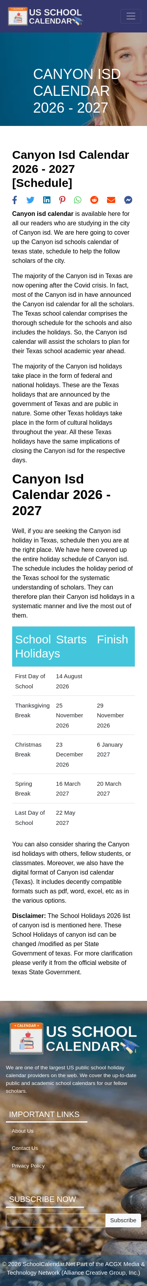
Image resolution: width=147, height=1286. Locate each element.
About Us (23, 1131)
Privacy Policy (28, 1166)
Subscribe (123, 1220)
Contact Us (25, 1148)
